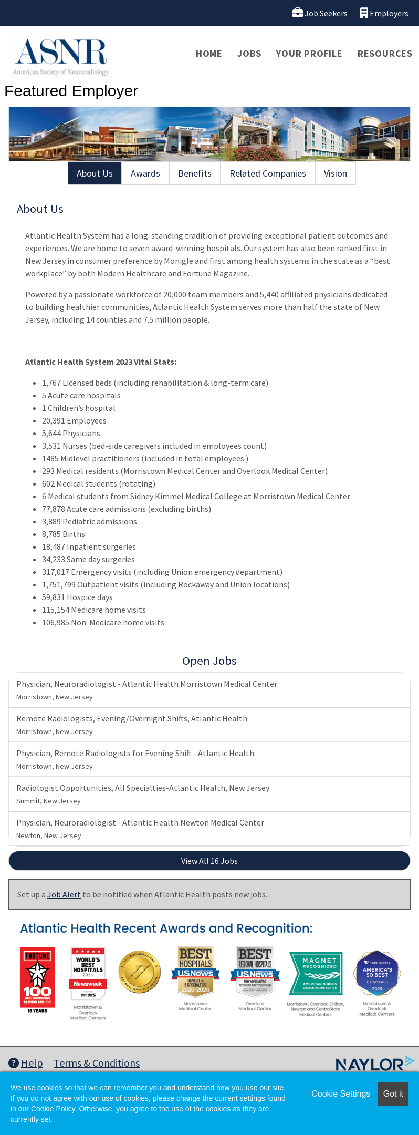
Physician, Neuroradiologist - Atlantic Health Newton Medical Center (140, 828)
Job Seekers (320, 12)
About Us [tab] (95, 173)
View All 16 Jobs (209, 860)
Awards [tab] (145, 173)
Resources (385, 53)
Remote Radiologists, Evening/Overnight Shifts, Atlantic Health (131, 724)
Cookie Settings (340, 1093)
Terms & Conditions (97, 1062)
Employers (384, 12)
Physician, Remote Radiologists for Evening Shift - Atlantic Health (135, 759)
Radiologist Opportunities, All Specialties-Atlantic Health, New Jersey (142, 794)
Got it (393, 1093)
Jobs (249, 53)
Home (209, 53)
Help (25, 1062)
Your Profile (309, 53)
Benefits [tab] (195, 173)
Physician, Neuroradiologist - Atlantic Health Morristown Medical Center (146, 689)
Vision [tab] (335, 173)
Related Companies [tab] (267, 173)
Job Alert (64, 894)
